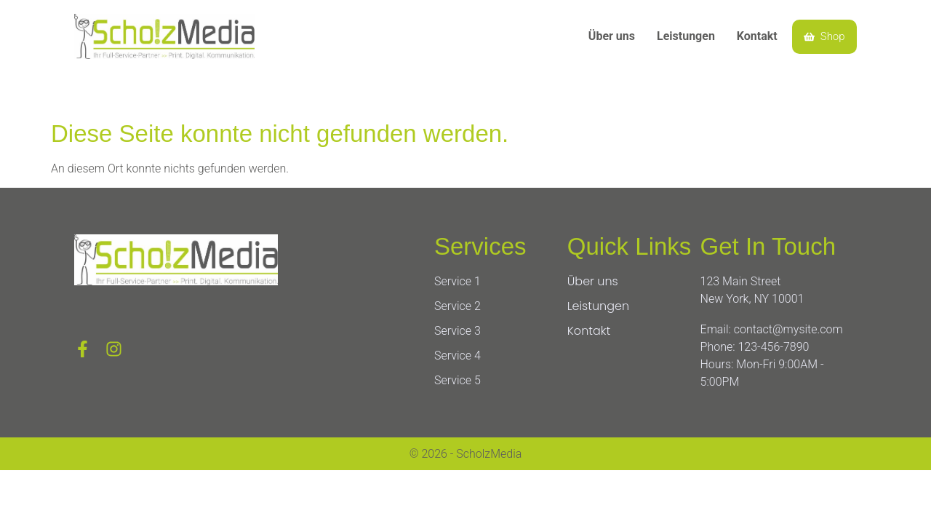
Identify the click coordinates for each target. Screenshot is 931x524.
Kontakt (757, 36)
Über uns (611, 36)
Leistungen (686, 36)
